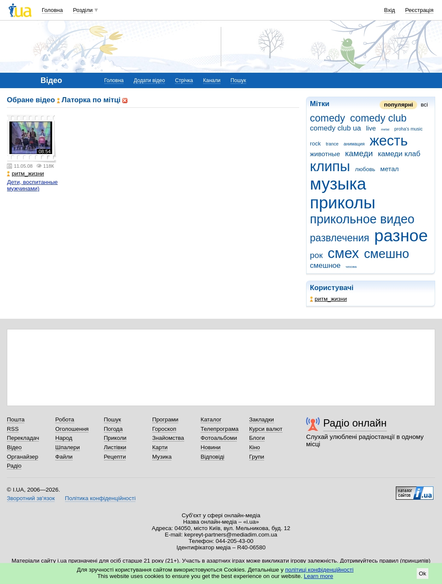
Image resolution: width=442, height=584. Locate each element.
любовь (365, 169)
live (371, 128)
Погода (113, 429)
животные (325, 153)
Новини (210, 447)
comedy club (378, 118)
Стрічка (184, 80)
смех (343, 253)
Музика (161, 457)
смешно (386, 254)
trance (332, 143)
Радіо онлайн (355, 423)
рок (316, 255)
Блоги (257, 438)
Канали (212, 80)
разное (401, 235)
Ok (422, 573)
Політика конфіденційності (100, 498)
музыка (338, 184)
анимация (354, 143)
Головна (52, 10)
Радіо (14, 465)
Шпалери (67, 447)
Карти (160, 447)
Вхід (389, 10)
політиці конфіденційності (319, 569)
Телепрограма (219, 429)
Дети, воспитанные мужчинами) (32, 185)
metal (385, 129)
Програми (165, 419)
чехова (351, 267)
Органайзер (22, 457)
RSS (13, 429)
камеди (359, 153)
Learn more (318, 576)
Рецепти (115, 457)
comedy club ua (335, 128)
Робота (64, 419)
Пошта (15, 419)
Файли (64, 457)
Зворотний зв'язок (31, 498)
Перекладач (23, 438)
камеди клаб (399, 154)
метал (389, 168)
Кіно (254, 447)
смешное (325, 265)
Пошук (238, 80)
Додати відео (149, 80)
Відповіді (212, 457)
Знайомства (168, 438)
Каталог (210, 419)
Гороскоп (164, 429)
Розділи (83, 10)
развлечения (339, 237)
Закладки (261, 419)
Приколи (115, 438)
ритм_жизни (328, 299)
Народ (63, 438)
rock (315, 143)
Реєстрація (419, 10)
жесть (389, 140)
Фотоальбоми (218, 438)
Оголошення (71, 429)
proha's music (409, 128)
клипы (330, 166)
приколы (342, 202)
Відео (14, 447)
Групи (256, 457)
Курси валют (266, 429)
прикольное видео (362, 219)
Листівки (115, 447)
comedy (327, 118)
